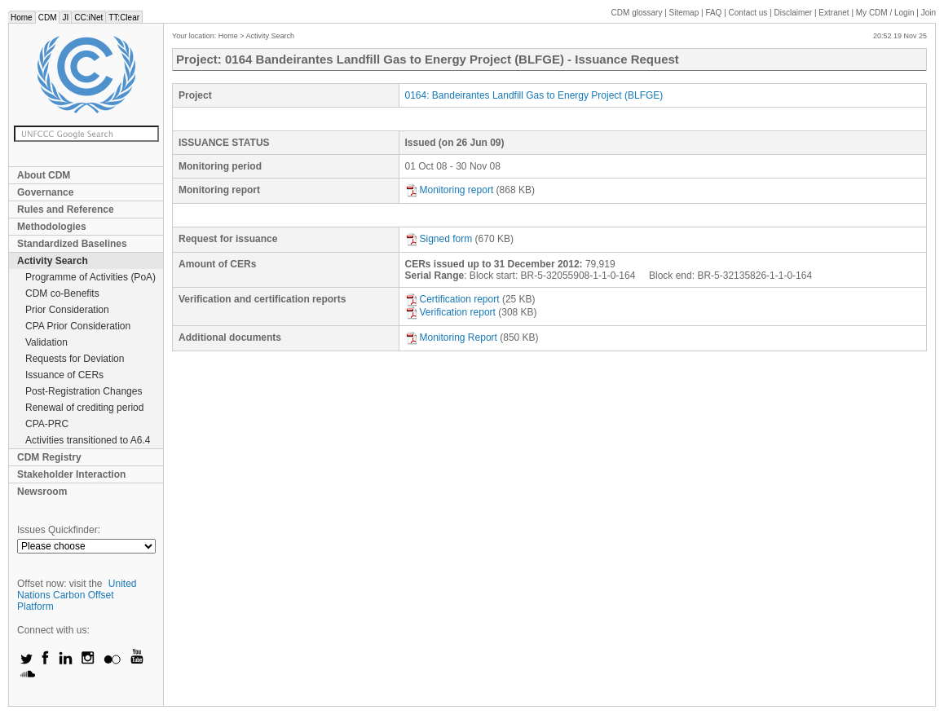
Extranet (833, 12)
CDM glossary (637, 12)
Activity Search (52, 261)
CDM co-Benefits (62, 293)
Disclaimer (793, 12)
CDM (47, 17)
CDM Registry (49, 457)
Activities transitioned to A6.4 (87, 440)
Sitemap (684, 12)
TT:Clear (123, 17)
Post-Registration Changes (83, 391)
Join (928, 12)
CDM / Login (886, 12)
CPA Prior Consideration (77, 326)
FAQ (713, 12)
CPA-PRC (46, 424)
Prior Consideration (67, 309)
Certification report (452, 299)
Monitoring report (449, 190)
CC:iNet (88, 17)
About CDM (43, 175)
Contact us (748, 12)
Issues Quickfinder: (58, 530)
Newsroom (42, 491)
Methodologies (51, 226)
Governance (45, 192)
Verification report (450, 312)
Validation (46, 342)
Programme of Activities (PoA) (90, 277)
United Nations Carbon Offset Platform (77, 595)
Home (22, 17)
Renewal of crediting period (84, 407)
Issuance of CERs (64, 375)
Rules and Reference (65, 209)
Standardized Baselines (72, 243)
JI (65, 17)
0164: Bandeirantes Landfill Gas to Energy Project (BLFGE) (534, 95)
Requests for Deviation (74, 358)
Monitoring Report (451, 337)
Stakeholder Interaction (71, 474)
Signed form (439, 239)
